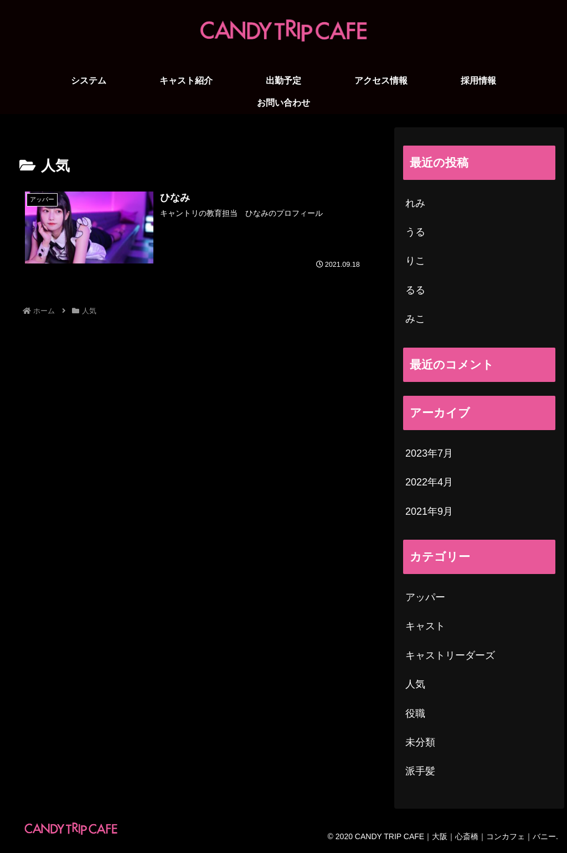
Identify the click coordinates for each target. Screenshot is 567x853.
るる (415, 290)
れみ (415, 203)
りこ (415, 260)
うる (415, 231)
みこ (415, 318)
